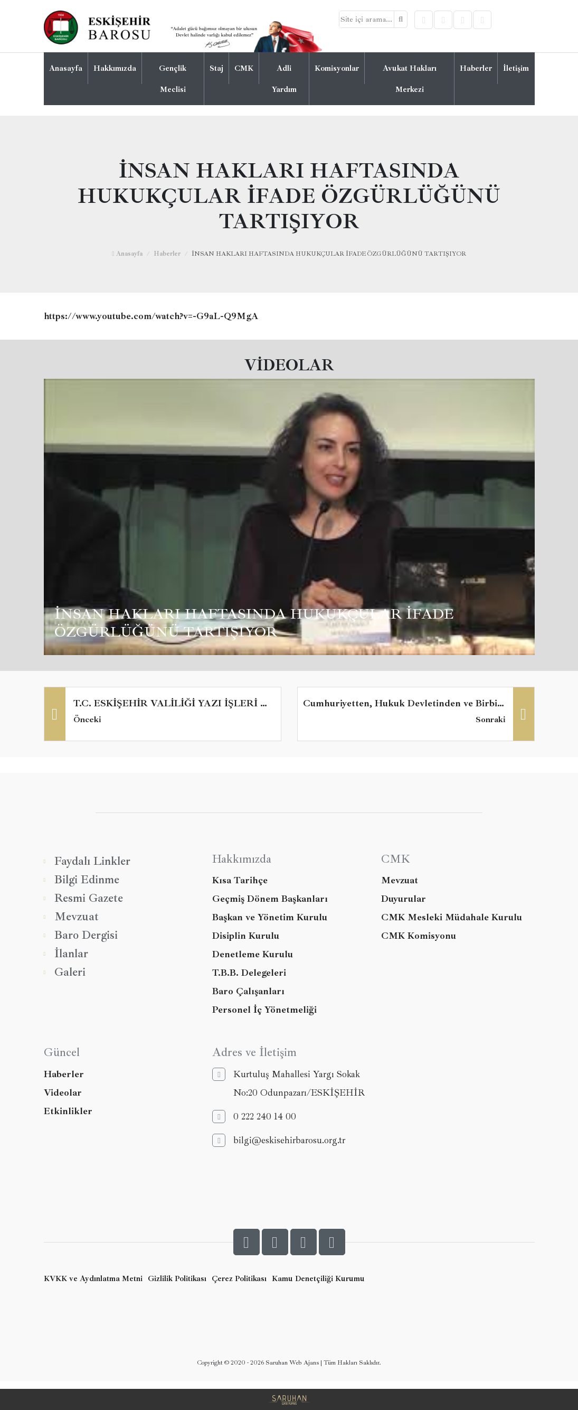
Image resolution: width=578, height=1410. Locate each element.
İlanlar (66, 954)
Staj (216, 68)
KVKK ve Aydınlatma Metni (93, 1278)
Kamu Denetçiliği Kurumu (318, 1278)
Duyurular (403, 898)
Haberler (476, 68)
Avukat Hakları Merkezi (410, 78)
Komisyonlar (337, 68)
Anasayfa (65, 68)
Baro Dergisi (81, 935)
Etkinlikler (68, 1111)
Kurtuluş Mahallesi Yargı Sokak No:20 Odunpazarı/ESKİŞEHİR (288, 1083)
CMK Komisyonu (418, 935)
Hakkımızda (114, 68)
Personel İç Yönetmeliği (264, 1009)
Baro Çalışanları (248, 991)
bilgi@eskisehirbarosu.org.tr (278, 1140)
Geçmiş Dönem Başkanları (270, 898)
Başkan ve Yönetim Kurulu (269, 917)
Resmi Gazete (83, 898)
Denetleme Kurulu (252, 954)
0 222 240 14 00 (254, 1116)
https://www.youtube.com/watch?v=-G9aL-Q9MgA (151, 316)
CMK (243, 68)
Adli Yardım (284, 78)
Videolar (63, 1092)
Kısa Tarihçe (240, 880)
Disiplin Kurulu (245, 935)
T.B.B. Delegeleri (249, 972)
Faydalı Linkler (87, 861)
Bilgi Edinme (81, 880)
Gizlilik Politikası (177, 1278)
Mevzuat (71, 917)
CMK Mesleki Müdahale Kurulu (451, 917)
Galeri (65, 972)
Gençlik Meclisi (172, 78)
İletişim (516, 68)
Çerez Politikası (239, 1278)
